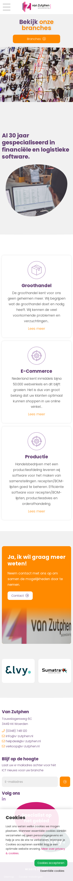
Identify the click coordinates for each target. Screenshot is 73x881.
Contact (20, 595)
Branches (36, 39)
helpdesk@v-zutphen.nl (21, 741)
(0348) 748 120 (14, 731)
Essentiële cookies (52, 871)
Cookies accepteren (50, 863)
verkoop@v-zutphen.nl (21, 746)
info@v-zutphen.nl (17, 736)
